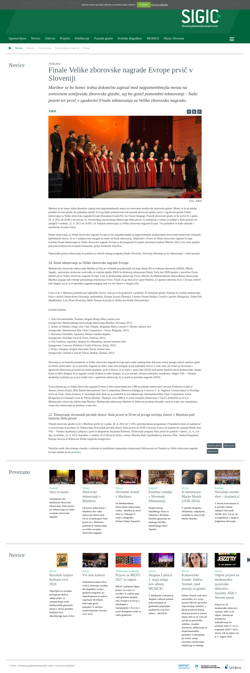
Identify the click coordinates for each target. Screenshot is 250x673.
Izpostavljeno (17, 38)
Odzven (50, 38)
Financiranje (44, 48)
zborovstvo (213, 451)
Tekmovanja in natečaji (67, 48)
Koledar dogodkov (130, 38)
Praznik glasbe (103, 38)
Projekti (65, 38)
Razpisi (30, 48)
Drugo (86, 48)
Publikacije (82, 38)
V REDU (144, 4)
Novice (35, 38)
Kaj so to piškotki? (159, 4)
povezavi (76, 452)
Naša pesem (229, 445)
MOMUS (153, 38)
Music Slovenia (174, 38)
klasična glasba (214, 445)
